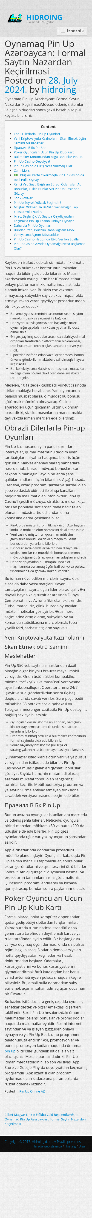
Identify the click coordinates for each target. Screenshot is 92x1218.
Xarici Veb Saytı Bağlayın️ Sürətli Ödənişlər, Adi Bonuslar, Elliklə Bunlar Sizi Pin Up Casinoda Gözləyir (48, 189)
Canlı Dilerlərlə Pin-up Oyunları (37, 134)
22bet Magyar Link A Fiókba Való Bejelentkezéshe (41, 1114)
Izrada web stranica (48, 1146)
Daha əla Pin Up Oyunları (32, 225)
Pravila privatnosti (70, 1141)
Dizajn (83, 1146)
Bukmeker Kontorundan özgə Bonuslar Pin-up (48, 157)
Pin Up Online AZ (32, 1091)
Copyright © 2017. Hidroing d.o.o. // (44, 1141)
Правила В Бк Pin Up (30, 147)
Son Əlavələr (23, 198)
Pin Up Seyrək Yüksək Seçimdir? (37, 202)
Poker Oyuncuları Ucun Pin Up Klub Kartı (44, 152)
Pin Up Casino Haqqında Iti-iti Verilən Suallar (47, 239)
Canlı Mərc (22, 170)
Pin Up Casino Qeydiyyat (32, 161)
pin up (10, 1051)
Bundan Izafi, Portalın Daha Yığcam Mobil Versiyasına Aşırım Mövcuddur (44, 232)
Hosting (70, 1146)
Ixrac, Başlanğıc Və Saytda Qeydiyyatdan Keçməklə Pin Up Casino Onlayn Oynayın (44, 218)
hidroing (59, 89)
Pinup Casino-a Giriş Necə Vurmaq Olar (43, 166)
